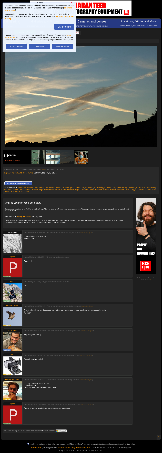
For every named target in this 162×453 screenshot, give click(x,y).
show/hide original (86, 233)
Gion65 (15, 190)
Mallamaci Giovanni (52, 190)
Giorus (21, 190)
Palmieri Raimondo (117, 190)
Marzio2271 (85, 190)
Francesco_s (132, 188)
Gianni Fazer (150, 188)
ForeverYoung (121, 188)
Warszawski (25, 191)
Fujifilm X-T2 (9, 173)
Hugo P (41, 190)
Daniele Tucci (111, 188)
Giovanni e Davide (31, 190)
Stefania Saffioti (151, 190)
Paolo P (128, 190)
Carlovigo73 (69, 188)
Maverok (106, 190)
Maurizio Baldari (96, 190)
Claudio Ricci (79, 188)
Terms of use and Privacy (66, 448)
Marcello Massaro (67, 190)
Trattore (7, 191)
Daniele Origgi (99, 188)
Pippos (43, 169)
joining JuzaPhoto (24, 216)
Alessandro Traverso (25, 188)
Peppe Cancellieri (137, 190)
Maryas (77, 190)
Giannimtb (8, 190)
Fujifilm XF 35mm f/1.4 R (24, 173)
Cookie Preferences (83, 448)
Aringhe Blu (60, 188)
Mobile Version (36, 448)
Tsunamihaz (15, 191)
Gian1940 (141, 188)
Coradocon (89, 188)
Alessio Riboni (49, 188)
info (149, 280)
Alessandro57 (39, 188)
